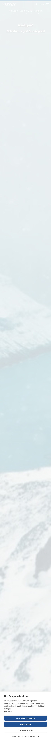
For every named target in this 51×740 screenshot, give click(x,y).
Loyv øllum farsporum (25, 718)
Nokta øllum (25, 724)
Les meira (8, 712)
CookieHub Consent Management (29, 736)
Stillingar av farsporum (25, 730)
